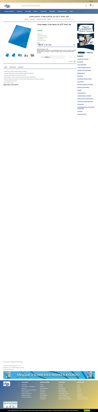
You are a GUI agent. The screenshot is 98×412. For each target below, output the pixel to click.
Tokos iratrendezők (81, 64)
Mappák (49, 19)
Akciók (71, 11)
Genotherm (42, 392)
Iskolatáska (80, 395)
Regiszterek (80, 76)
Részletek (81, 410)
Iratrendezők (80, 62)
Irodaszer (61, 384)
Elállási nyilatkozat (25, 395)
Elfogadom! (87, 410)
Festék (78, 386)
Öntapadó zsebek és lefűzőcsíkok (85, 84)
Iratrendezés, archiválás (41, 19)
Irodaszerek (19, 11)
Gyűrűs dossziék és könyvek (83, 67)
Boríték (41, 384)
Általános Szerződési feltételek (28, 390)
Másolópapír (43, 397)
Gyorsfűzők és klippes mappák (84, 79)
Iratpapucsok (80, 104)
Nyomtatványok (44, 388)
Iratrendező (42, 399)
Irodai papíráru (62, 388)
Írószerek (61, 386)
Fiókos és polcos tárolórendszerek (85, 98)
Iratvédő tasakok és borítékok (84, 95)
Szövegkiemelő (43, 395)
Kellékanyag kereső (62, 11)
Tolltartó (79, 392)
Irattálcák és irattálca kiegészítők (85, 101)
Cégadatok (24, 384)
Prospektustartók (81, 93)
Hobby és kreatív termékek (65, 399)
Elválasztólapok (81, 73)
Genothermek (80, 81)
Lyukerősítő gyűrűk (81, 114)
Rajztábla (79, 390)
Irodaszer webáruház (9, 11)
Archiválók (79, 111)
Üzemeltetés (43, 11)
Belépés (91, 1)
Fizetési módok (25, 392)
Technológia (28, 11)
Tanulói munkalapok (82, 397)
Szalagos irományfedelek (83, 87)
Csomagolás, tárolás (63, 393)
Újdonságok (52, 11)
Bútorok (36, 11)
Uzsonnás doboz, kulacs (83, 399)
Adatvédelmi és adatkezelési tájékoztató (28, 387)
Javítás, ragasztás (63, 395)
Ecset (78, 384)
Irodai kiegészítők (63, 392)
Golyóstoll (42, 390)
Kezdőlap (26, 19)
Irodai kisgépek (62, 390)
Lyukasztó (42, 386)
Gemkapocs (43, 393)
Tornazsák (79, 393)
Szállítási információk (26, 393)
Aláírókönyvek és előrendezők (84, 70)
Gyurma (79, 388)
